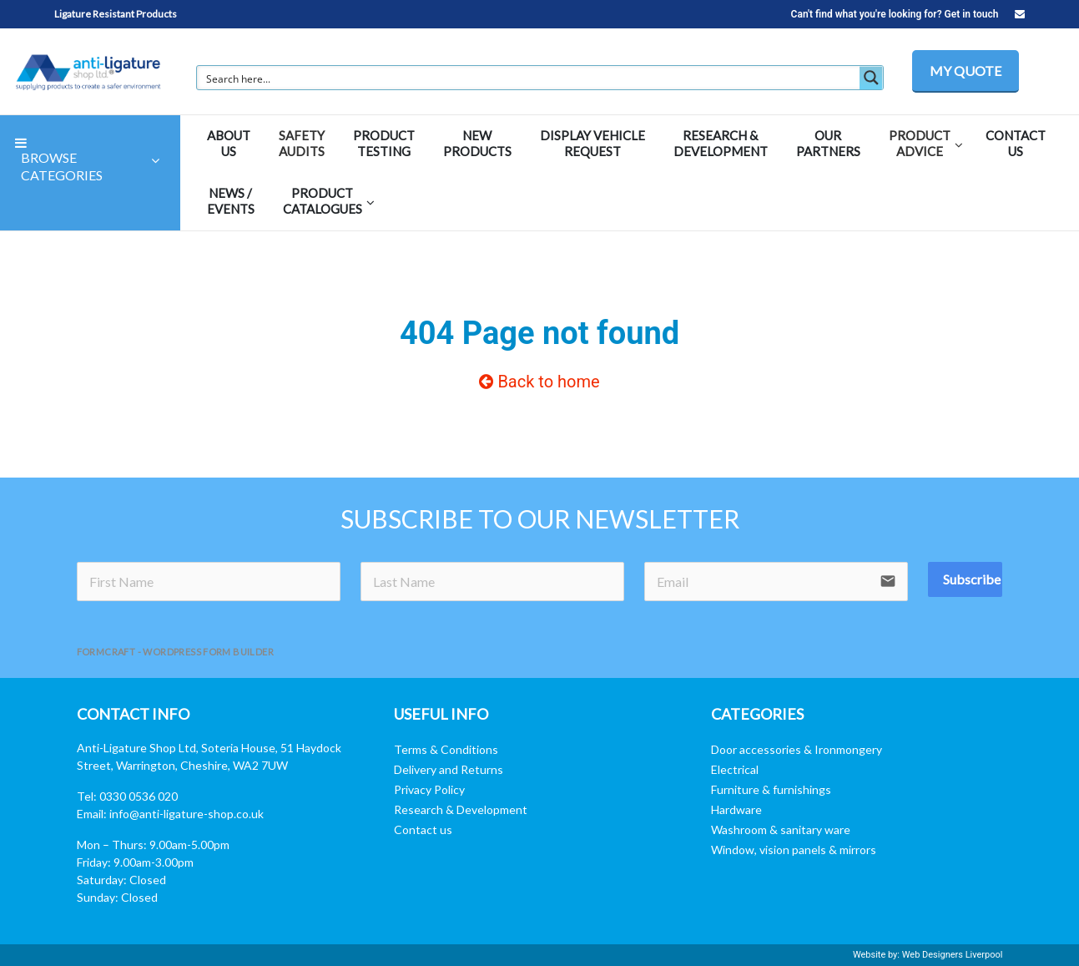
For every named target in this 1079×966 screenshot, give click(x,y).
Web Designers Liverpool (952, 954)
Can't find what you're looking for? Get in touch (908, 14)
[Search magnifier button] (871, 77)
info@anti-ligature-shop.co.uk (186, 814)
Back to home (539, 382)
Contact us (423, 829)
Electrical (735, 769)
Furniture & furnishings (771, 789)
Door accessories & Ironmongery (796, 749)
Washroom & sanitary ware (780, 829)
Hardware (736, 809)
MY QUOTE (965, 70)
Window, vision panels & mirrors (793, 849)
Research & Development (460, 809)
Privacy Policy (429, 789)
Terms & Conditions (446, 749)
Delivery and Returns (448, 769)
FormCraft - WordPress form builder (176, 651)
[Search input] (529, 77)
